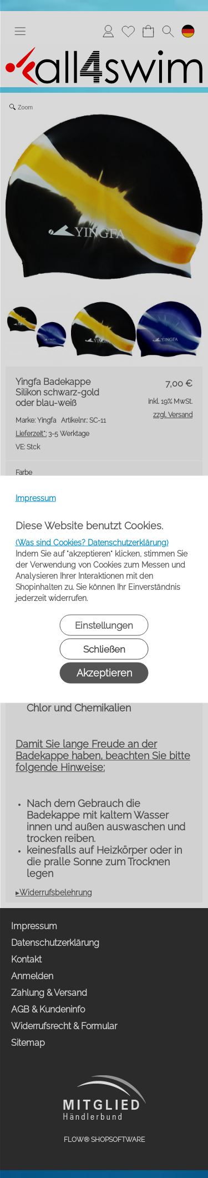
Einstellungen (104, 624)
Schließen (104, 648)
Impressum (36, 497)
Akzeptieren (104, 672)
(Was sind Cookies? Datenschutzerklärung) (92, 542)
